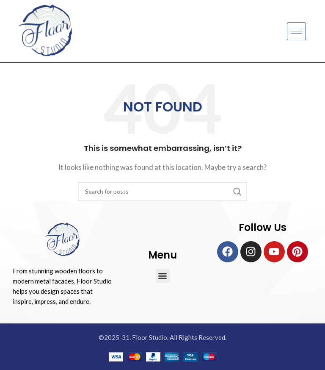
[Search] (162, 191)
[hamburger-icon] (296, 31)
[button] (163, 276)
